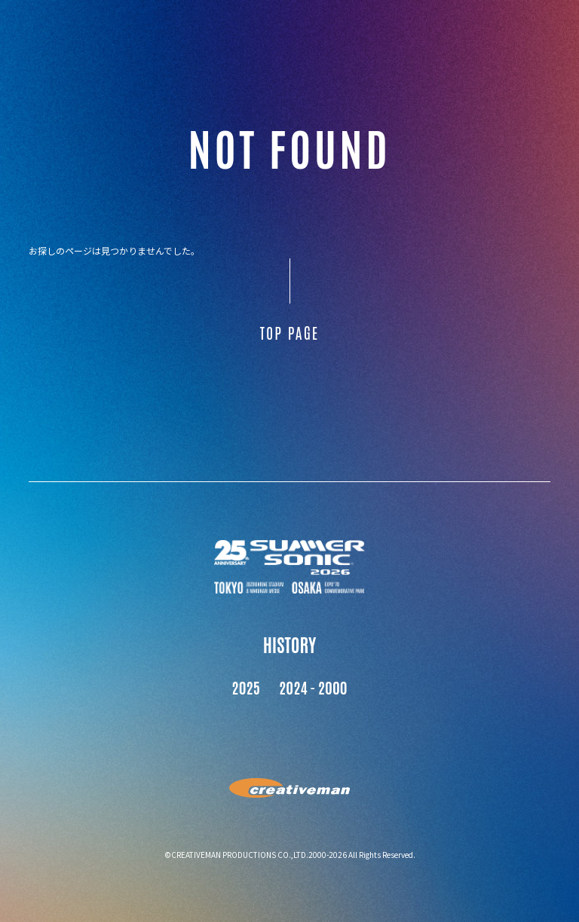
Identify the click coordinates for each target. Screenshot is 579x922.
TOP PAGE (289, 332)
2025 (245, 687)
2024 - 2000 (313, 687)
